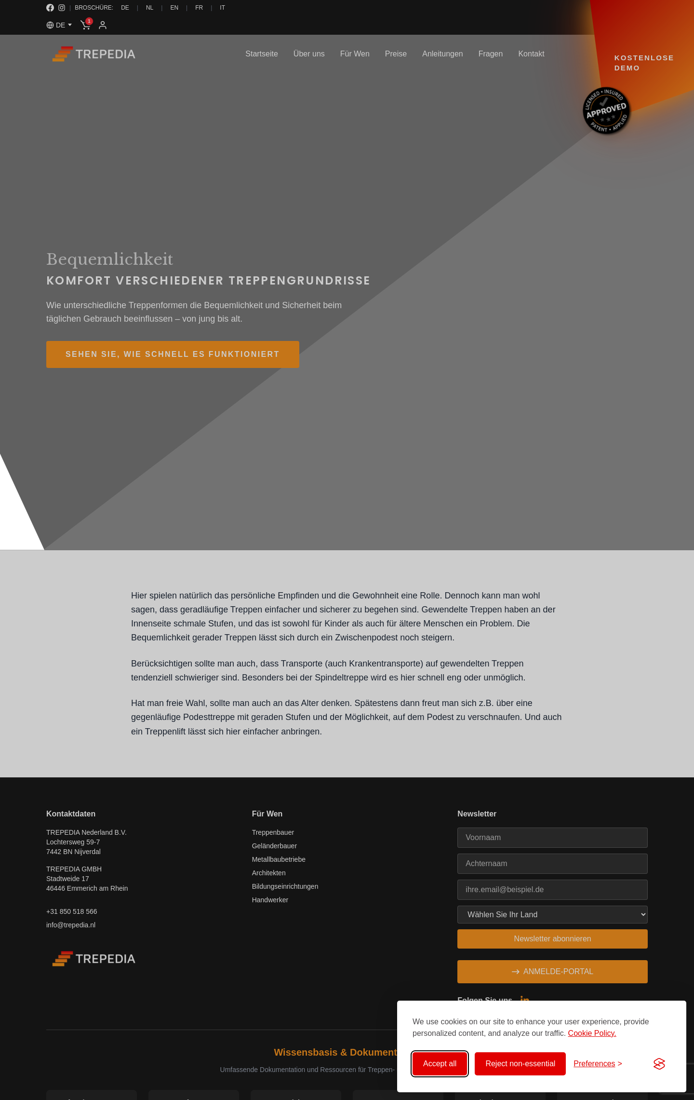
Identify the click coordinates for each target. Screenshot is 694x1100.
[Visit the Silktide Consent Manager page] (659, 1063)
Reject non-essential (520, 1063)
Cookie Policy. (592, 1033)
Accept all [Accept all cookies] (439, 1063)
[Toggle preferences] (598, 1064)
